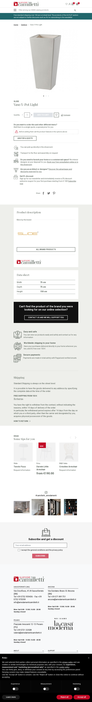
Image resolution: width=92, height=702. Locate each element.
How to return (22, 421)
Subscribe (40, 556)
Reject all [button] (64, 697)
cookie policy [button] (64, 667)
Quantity (17, 115)
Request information (22, 470)
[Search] (46, 10)
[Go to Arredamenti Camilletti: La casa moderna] (60, 624)
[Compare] (65, 115)
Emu (38, 463)
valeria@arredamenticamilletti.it (27, 633)
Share (43, 193)
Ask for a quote (25, 138)
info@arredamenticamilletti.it (26, 602)
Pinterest (54, 193)
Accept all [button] (82, 697)
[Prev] (70, 437)
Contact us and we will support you (46, 317)
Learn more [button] (11, 697)
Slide (16, 101)
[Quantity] (27, 115)
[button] (89, 658)
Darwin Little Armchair (42, 468)
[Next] (75, 437)
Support (51, 651)
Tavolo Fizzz (20, 466)
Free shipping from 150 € (25, 396)
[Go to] (23, 452)
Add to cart (43, 115)
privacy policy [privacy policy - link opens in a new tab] (67, 662)
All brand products (46, 249)
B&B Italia (63, 463)
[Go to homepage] (26, 4)
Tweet (49, 193)
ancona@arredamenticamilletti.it (62, 599)
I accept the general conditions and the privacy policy (42, 550)
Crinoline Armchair (68, 466)
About (16, 651)
